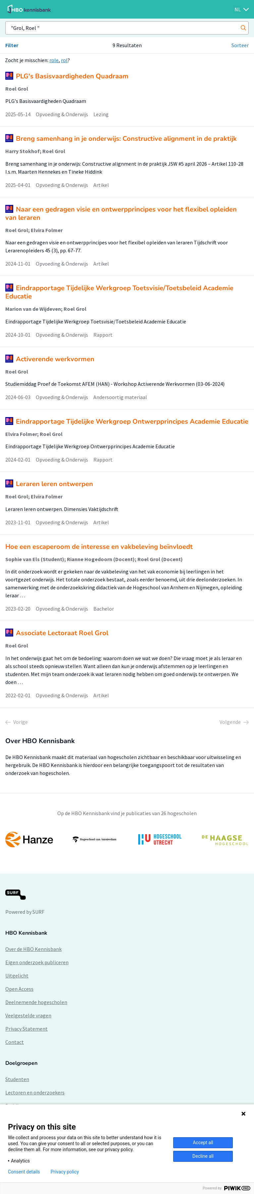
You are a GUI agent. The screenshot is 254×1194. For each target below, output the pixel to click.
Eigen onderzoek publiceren (37, 962)
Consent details (24, 1171)
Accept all (203, 1142)
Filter (11, 45)
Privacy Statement (26, 1028)
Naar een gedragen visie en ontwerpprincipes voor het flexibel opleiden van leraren (121, 213)
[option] (127, 840)
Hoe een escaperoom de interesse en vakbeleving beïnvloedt (99, 546)
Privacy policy (65, 1171)
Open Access (19, 988)
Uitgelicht (16, 975)
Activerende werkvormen (55, 359)
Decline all (203, 1156)
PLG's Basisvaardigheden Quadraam (72, 76)
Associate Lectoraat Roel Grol (62, 633)
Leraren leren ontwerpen (54, 483)
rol (64, 60)
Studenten (17, 1079)
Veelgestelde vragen (28, 1015)
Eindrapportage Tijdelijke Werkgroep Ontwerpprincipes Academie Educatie (132, 421)
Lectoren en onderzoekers (35, 1092)
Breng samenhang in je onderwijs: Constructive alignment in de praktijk (126, 138)
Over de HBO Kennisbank (33, 949)
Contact (14, 1042)
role (54, 60)
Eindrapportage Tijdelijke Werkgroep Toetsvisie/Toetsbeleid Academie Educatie (119, 292)
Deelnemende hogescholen (36, 1002)
